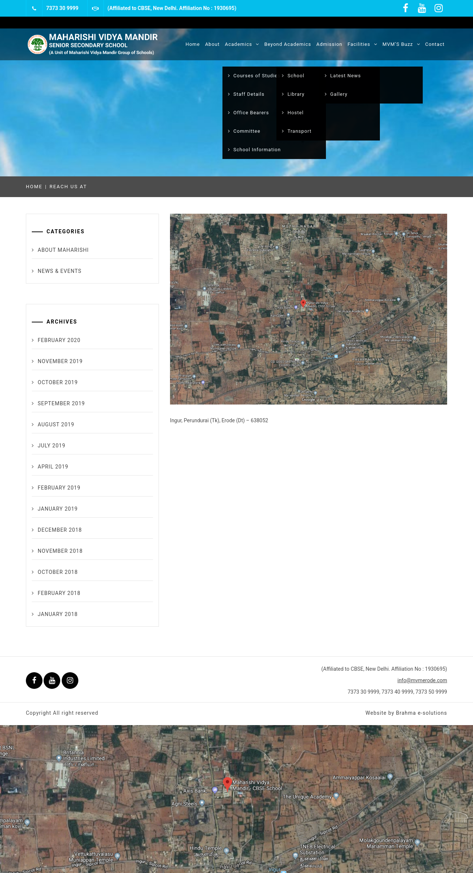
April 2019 (53, 467)
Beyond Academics (287, 44)
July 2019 (51, 446)
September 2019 (61, 403)
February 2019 (59, 488)
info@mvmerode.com (422, 680)
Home (193, 44)
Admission (329, 44)
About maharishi (63, 250)
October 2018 (58, 572)
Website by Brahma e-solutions (406, 713)
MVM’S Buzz (401, 44)
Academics (242, 44)
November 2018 (60, 551)
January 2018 (58, 614)
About (212, 44)
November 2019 (60, 361)
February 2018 (59, 593)
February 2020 (59, 340)
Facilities (362, 44)
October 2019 (58, 382)
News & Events (60, 271)
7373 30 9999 (62, 8)
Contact (435, 44)
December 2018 (60, 530)
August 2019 (56, 424)
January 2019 (58, 509)
